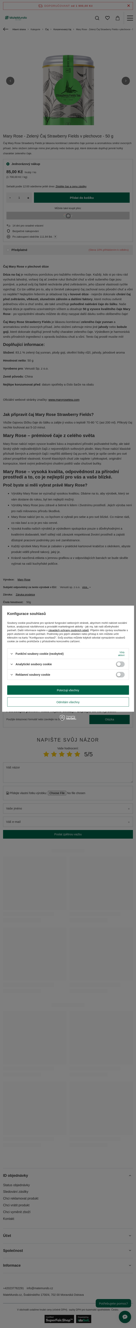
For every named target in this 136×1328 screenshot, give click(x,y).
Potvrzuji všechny (68, 690)
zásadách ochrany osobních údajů (68, 630)
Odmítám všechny (68, 702)
